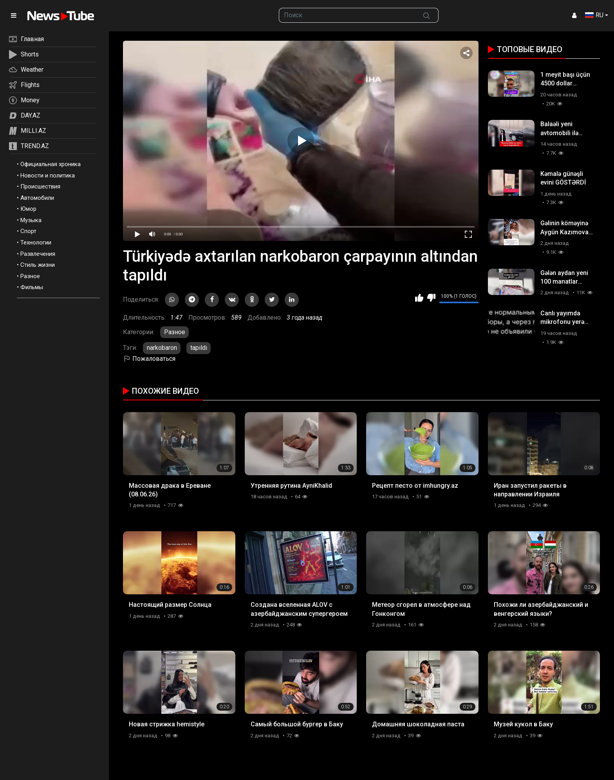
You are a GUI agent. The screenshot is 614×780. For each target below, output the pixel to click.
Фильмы (31, 287)
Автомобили (37, 197)
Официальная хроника (50, 164)
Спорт (28, 231)
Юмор (28, 208)
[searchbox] (347, 15)
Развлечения (37, 253)
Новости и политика (47, 175)
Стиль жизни (37, 264)
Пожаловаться (149, 358)
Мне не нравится (431, 298)
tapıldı (198, 347)
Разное (30, 276)
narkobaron (162, 347)
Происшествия (40, 186)
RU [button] (594, 15)
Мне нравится (419, 298)
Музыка (31, 220)
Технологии (35, 242)
